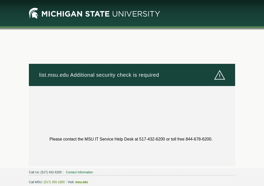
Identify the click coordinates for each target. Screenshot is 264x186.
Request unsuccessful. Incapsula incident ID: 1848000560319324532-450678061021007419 (132, 93)
